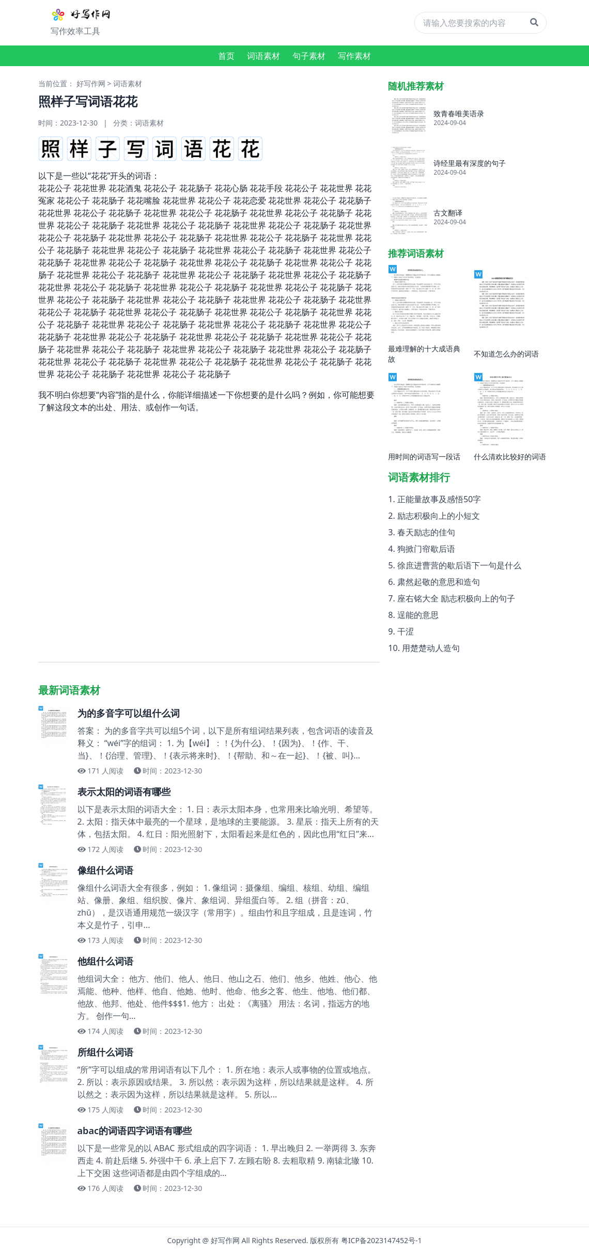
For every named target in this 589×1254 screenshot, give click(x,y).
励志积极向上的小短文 (438, 515)
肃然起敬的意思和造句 (438, 581)
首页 (226, 55)
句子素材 (309, 55)
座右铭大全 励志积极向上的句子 (456, 598)
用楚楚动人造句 (431, 648)
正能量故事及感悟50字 (439, 499)
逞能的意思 (418, 615)
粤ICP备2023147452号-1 (381, 1240)
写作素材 (354, 55)
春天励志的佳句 (426, 532)
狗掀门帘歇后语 (426, 548)
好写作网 (90, 83)
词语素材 (263, 55)
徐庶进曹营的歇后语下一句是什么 (459, 565)
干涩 (405, 631)
